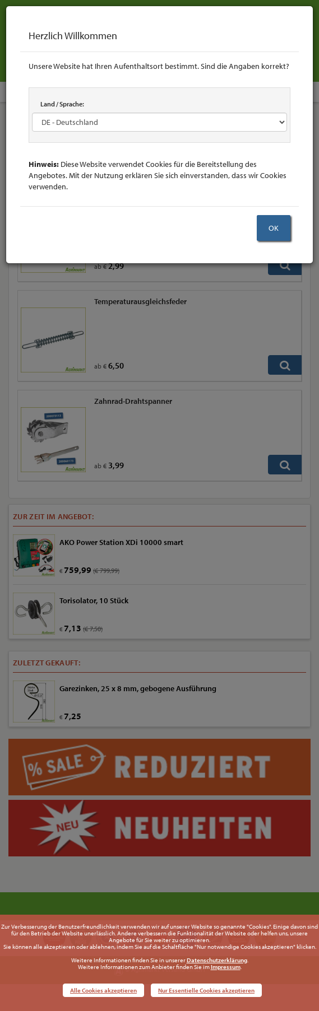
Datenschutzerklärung (217, 960)
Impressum (226, 967)
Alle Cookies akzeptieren (103, 990)
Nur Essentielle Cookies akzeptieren (206, 990)
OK (274, 228)
